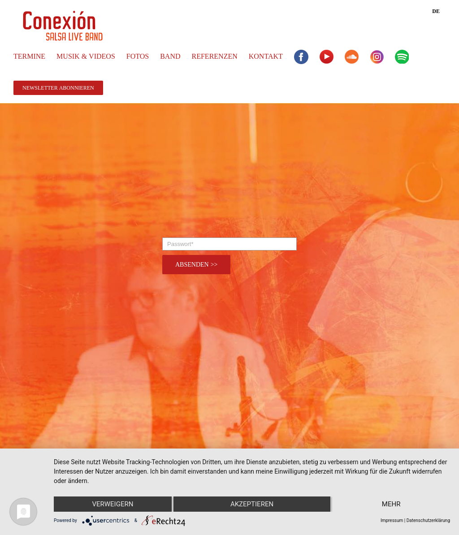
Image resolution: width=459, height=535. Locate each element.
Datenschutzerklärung (428, 520)
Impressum (392, 520)
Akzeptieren (251, 504)
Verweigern (112, 504)
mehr (391, 504)
